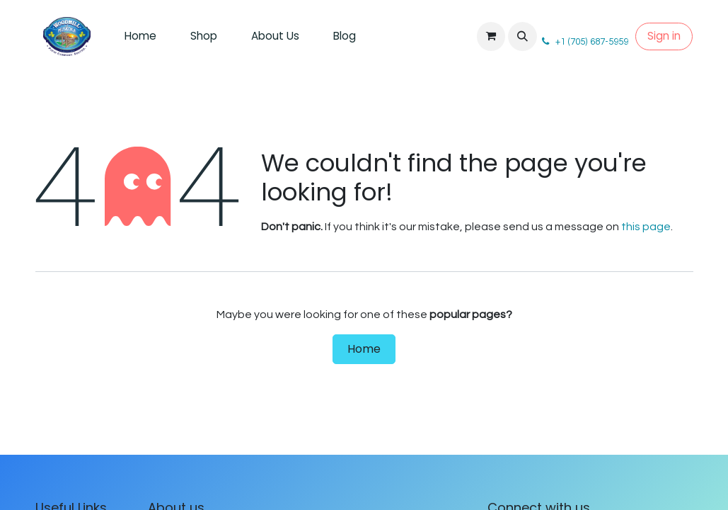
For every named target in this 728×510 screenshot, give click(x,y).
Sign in (664, 35)
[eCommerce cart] (491, 36)
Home (364, 349)
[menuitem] (140, 36)
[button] (522, 36)
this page (646, 226)
